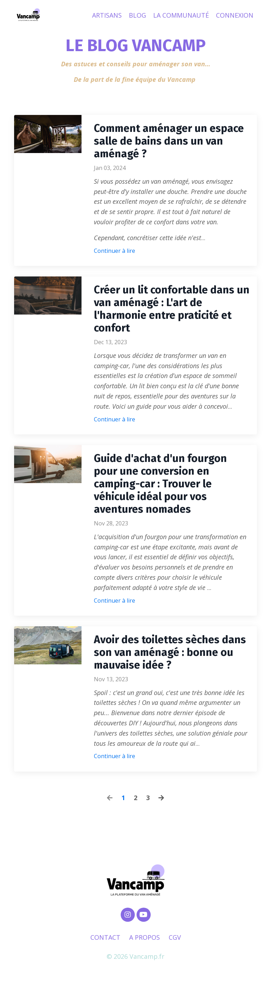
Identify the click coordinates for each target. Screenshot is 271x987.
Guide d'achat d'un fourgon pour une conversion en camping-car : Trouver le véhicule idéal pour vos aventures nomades (160, 484)
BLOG (137, 15)
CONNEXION (234, 15)
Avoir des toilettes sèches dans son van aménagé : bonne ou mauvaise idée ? (170, 652)
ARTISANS (107, 15)
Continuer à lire (114, 251)
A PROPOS (144, 937)
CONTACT (105, 937)
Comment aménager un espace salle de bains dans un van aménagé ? (169, 141)
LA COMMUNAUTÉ (181, 15)
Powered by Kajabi (135, 968)
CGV (175, 937)
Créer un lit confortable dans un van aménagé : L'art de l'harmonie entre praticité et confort (171, 309)
